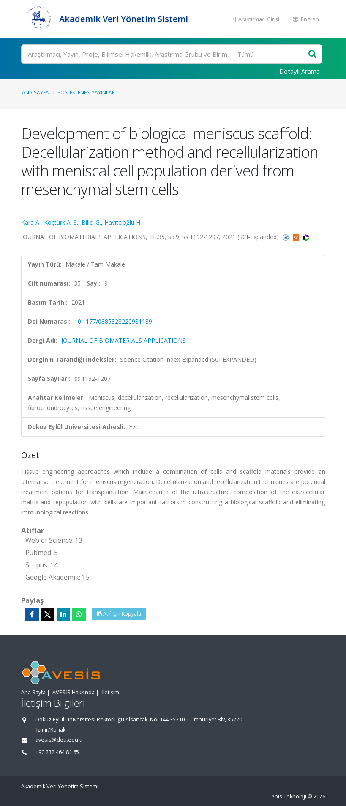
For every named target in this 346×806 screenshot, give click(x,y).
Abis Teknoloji (288, 796)
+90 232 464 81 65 (57, 752)
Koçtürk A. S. (61, 222)
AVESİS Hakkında (73, 692)
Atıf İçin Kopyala (119, 613)
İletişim (110, 692)
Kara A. (31, 222)
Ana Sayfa (35, 92)
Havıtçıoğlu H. (123, 222)
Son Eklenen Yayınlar (86, 92)
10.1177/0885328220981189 (113, 321)
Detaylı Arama (299, 71)
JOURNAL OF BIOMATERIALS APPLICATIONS (123, 340)
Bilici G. (91, 222)
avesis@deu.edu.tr (59, 739)
